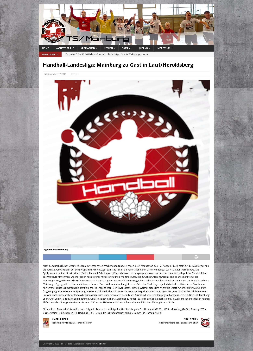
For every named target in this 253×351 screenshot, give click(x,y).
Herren (108, 48)
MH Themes (100, 343)
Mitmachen (88, 48)
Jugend (143, 48)
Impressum (163, 48)
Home (45, 48)
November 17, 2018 (56, 74)
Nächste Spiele (65, 48)
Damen (126, 48)
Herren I (75, 74)
